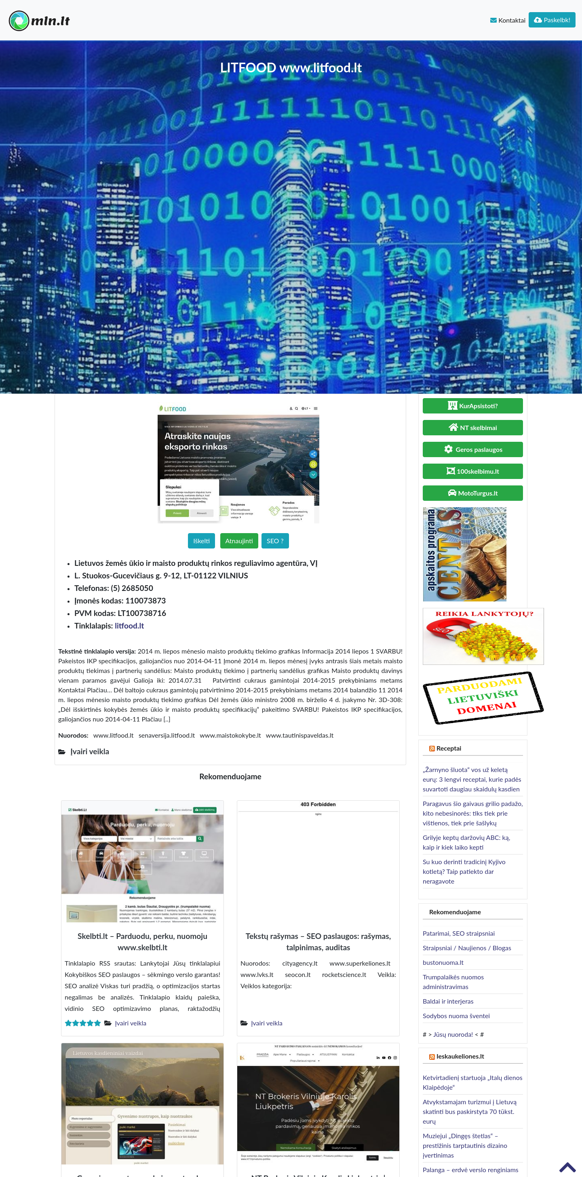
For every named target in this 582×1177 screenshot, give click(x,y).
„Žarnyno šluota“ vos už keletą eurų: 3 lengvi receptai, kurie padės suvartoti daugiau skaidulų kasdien (472, 779)
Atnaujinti (239, 540)
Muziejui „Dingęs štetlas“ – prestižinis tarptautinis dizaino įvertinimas (465, 1145)
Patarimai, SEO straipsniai (459, 933)
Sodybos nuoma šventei (456, 1015)
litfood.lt (129, 625)
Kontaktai (507, 20)
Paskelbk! (552, 19)
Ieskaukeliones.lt (460, 1056)
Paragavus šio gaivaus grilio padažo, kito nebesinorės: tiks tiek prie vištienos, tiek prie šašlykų (473, 813)
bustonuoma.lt (443, 962)
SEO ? (275, 540)
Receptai (449, 748)
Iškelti (201, 540)
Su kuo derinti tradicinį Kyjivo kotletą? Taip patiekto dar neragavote (464, 871)
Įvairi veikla (130, 1023)
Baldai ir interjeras (448, 1001)
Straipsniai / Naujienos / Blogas (467, 947)
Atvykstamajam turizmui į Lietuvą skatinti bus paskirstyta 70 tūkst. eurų (470, 1111)
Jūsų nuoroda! (453, 1034)
